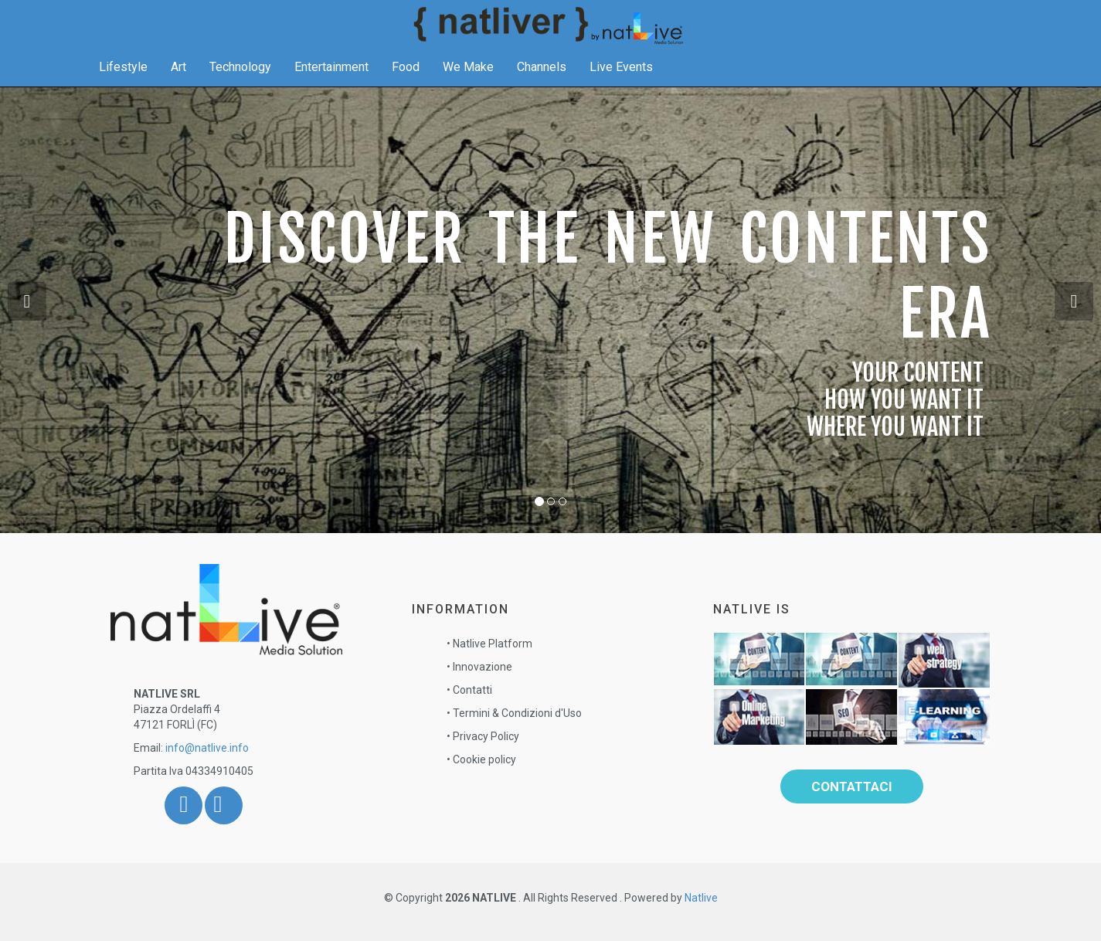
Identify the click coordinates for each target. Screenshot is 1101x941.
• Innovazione (479, 667)
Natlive (701, 898)
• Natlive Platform (489, 643)
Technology (240, 82)
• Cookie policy (481, 759)
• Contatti (469, 690)
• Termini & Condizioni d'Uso (514, 713)
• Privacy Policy (483, 736)
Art (178, 82)
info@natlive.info (207, 748)
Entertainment (331, 82)
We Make (468, 82)
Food (406, 82)
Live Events (621, 82)
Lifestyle (123, 82)
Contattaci (851, 786)
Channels (541, 82)
